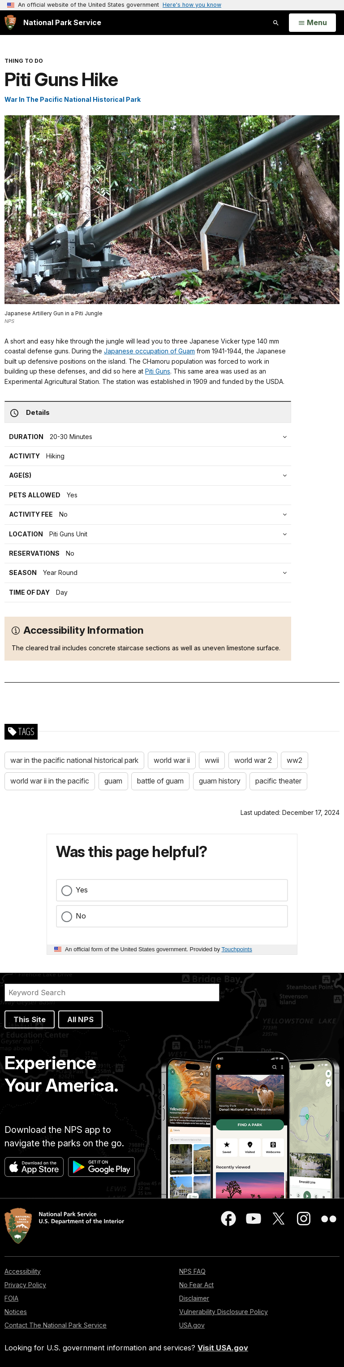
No (81, 915)
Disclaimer (194, 1298)
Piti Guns (157, 371)
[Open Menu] (312, 22)
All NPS (80, 1019)
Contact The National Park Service (55, 1325)
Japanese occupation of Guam (149, 351)
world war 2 (253, 760)
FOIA (11, 1298)
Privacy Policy (25, 1285)
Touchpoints (237, 949)
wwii (212, 760)
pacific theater (278, 780)
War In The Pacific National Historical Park (72, 99)
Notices (15, 1311)
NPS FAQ (192, 1271)
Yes (82, 889)
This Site (29, 1019)
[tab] (150, 514)
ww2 (294, 760)
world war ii (172, 760)
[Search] (111, 992)
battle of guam (160, 780)
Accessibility (22, 1271)
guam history (220, 780)
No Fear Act (196, 1285)
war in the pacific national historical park (74, 760)
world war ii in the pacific (49, 780)
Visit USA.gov (223, 1347)
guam (113, 780)
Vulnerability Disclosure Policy (223, 1311)
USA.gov (192, 1325)
